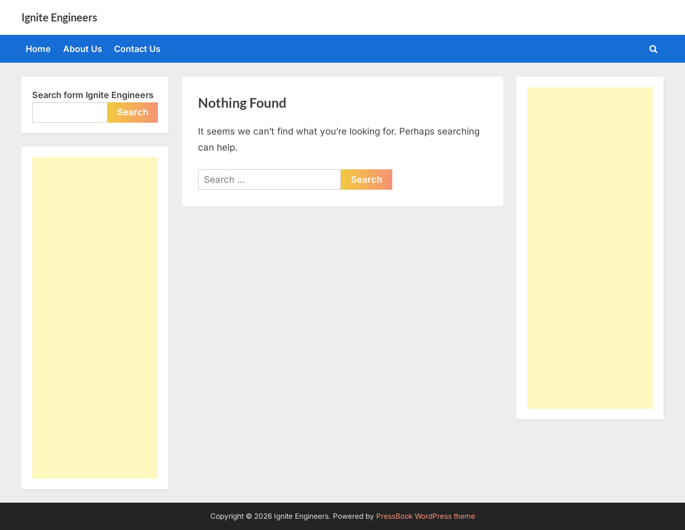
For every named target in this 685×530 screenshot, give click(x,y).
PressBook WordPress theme (425, 516)
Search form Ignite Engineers (93, 94)
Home (38, 48)
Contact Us (137, 48)
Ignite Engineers (59, 17)
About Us (82, 48)
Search (132, 112)
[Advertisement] (95, 318)
